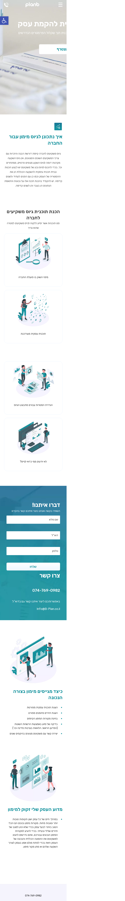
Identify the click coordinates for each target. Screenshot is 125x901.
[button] (4, 20)
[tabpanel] (62, 57)
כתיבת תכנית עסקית (62, 842)
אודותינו (62, 858)
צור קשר (62, 865)
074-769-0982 (6, 4)
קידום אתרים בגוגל (62, 850)
